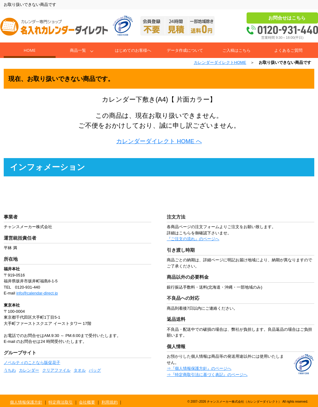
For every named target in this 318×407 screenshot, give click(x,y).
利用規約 (110, 402)
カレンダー (29, 370)
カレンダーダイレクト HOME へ (159, 141)
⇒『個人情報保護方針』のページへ (199, 368)
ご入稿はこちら (236, 50)
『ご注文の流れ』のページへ (193, 239)
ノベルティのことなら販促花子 (32, 362)
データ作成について (185, 50)
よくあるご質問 (288, 50)
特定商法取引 (60, 402)
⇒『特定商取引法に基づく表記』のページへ (207, 374)
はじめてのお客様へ (133, 50)
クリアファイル (56, 370)
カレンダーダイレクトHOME (220, 62)
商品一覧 (78, 50)
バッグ (95, 370)
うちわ (10, 370)
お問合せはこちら (287, 17)
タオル (80, 370)
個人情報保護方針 (26, 402)
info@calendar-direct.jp (37, 293)
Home (29, 50)
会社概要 (87, 402)
